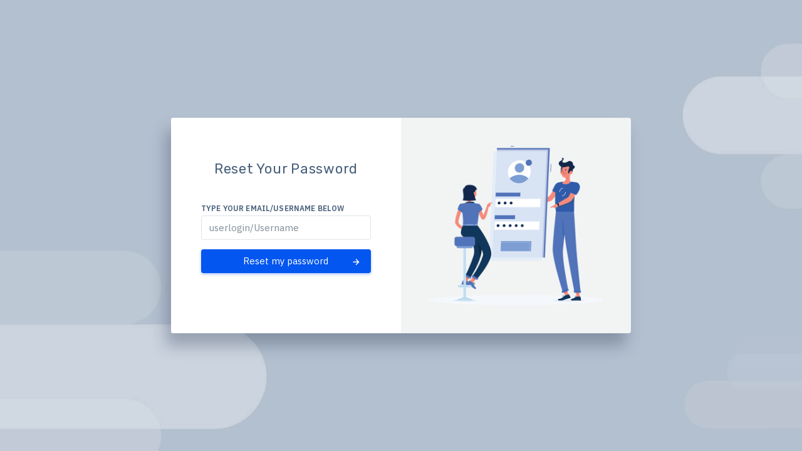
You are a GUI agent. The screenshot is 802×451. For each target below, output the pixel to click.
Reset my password (302, 261)
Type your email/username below (273, 208)
